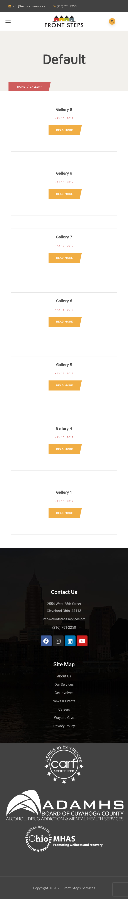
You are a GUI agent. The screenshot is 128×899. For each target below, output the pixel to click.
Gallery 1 (64, 492)
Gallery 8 (64, 173)
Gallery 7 (64, 237)
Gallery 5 (64, 364)
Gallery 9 (64, 109)
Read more (64, 130)
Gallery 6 (64, 301)
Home (21, 86)
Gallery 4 (64, 428)
